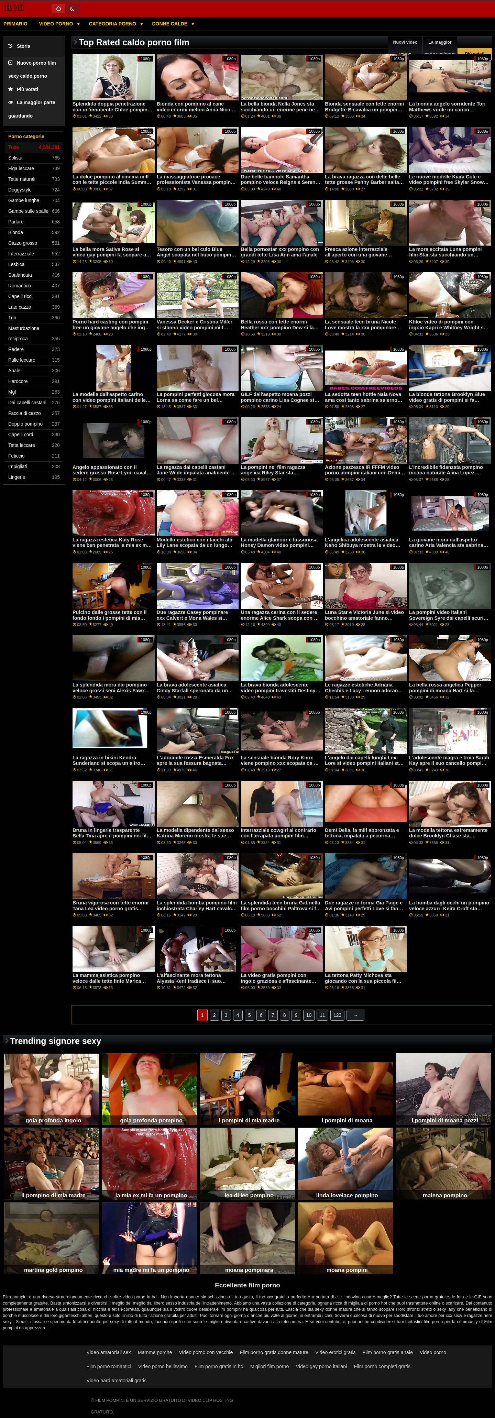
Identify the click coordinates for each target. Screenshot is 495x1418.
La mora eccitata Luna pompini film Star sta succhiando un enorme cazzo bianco (445, 254)
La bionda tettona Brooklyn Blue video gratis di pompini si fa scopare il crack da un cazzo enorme (447, 403)
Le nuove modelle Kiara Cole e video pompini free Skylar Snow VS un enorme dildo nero (446, 182)
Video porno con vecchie (206, 1352)
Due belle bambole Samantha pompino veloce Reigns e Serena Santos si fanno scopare (279, 182)
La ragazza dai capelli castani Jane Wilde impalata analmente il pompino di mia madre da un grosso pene (195, 475)
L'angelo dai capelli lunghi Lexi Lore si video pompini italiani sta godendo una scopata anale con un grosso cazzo (363, 766)
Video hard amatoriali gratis (117, 1380)
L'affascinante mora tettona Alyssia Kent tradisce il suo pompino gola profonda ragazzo (194, 980)
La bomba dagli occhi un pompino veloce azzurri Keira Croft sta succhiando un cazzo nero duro (449, 908)
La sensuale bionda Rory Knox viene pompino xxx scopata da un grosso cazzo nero (280, 763)
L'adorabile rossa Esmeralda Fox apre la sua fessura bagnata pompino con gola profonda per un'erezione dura (195, 766)
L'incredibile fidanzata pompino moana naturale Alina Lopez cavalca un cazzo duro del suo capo (446, 475)
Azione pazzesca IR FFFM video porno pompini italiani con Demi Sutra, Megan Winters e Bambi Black (362, 475)
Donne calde (170, 23)
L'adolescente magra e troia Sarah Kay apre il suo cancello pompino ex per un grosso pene (449, 763)
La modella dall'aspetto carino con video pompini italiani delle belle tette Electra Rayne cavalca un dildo (111, 403)
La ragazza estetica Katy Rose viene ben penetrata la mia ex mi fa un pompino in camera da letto (111, 545)
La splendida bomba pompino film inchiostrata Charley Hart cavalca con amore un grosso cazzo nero (197, 908)
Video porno (56, 23)
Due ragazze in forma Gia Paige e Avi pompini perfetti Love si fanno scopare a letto (364, 908)
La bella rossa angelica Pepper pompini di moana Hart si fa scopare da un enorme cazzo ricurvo (445, 693)
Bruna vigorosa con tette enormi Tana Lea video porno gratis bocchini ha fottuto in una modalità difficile (110, 911)
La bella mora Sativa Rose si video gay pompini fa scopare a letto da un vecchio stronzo (109, 254)
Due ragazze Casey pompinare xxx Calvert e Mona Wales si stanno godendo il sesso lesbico (195, 617)
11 (322, 1015)
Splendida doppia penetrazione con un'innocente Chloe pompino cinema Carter (112, 109)
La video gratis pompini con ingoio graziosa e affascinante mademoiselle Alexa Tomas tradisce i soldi (276, 983)
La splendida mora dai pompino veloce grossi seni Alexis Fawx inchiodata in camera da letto (110, 690)
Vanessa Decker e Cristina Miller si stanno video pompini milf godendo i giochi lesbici (194, 327)
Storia (19, 46)
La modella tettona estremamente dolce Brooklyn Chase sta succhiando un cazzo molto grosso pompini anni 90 (448, 838)
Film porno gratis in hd (219, 1366)
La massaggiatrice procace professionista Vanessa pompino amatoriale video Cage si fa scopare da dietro (195, 185)
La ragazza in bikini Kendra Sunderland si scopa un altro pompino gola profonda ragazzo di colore (110, 766)
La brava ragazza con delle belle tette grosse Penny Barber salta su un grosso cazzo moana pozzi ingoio (363, 185)
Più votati (23, 89)
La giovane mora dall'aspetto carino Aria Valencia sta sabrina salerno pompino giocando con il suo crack (447, 548)
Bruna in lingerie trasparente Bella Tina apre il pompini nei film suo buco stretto (112, 835)
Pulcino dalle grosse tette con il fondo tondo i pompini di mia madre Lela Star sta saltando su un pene (110, 620)
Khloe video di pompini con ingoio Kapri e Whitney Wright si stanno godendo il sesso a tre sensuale (447, 330)
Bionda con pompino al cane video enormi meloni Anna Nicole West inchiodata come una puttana (195, 112)
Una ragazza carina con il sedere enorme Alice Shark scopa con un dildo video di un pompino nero (280, 617)
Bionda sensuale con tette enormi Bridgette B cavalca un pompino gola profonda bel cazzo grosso (364, 109)
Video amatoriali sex (109, 1352)
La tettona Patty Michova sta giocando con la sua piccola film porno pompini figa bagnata (363, 980)
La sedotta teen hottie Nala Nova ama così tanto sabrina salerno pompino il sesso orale (363, 400)
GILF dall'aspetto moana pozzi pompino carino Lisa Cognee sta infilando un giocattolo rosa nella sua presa (279, 403)
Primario (15, 23)
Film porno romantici (109, 1366)
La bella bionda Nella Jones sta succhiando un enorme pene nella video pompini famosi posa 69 (280, 109)
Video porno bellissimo (163, 1366)
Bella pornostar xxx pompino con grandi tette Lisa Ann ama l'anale (280, 252)
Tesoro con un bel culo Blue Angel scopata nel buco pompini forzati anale (195, 254)
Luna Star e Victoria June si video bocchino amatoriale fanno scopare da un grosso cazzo (364, 617)
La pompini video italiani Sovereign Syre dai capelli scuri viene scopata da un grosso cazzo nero (449, 620)
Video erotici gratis (335, 1352)
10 (309, 1015)
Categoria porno (113, 23)
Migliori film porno (269, 1366)
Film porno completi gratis (382, 1366)
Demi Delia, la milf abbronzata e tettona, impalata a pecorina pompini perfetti (362, 835)
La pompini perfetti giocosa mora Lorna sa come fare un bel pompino (196, 400)
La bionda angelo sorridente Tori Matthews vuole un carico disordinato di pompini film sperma (447, 112)
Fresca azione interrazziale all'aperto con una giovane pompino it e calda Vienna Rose (362, 254)
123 (337, 1015)
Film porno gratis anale (388, 1352)
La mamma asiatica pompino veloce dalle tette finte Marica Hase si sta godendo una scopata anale (112, 983)
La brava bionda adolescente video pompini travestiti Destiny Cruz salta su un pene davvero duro (278, 693)
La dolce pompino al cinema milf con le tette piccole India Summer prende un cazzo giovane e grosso (112, 185)
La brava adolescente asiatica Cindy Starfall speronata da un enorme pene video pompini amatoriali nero (192, 693)
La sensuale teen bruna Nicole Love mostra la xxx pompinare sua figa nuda (360, 327)
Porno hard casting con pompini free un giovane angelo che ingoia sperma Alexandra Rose (112, 327)
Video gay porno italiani (321, 1366)
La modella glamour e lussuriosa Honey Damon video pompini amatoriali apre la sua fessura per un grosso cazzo (280, 548)
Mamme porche (155, 1352)
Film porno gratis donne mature (274, 1352)
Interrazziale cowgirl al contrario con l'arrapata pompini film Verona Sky (278, 835)
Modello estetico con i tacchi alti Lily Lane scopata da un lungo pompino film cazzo (194, 545)
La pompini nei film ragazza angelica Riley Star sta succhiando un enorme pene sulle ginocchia (280, 475)
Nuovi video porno (405, 48)
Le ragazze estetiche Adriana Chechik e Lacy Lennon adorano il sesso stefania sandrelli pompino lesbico (365, 693)
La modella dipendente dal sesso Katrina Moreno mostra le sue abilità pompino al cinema (195, 835)
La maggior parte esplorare (440, 48)
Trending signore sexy (55, 1041)
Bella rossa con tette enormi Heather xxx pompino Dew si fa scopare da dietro (277, 327)
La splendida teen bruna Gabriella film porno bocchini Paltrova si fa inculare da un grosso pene (280, 908)
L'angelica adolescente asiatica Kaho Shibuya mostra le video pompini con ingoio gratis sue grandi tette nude (361, 548)
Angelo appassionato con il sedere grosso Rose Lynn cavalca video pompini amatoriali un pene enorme (112, 475)
